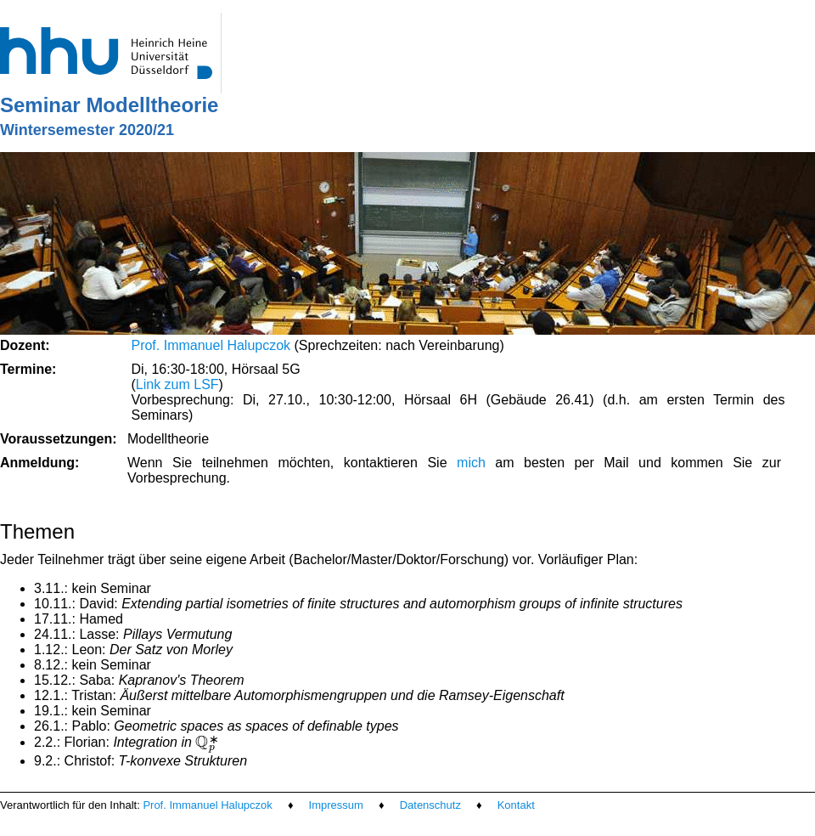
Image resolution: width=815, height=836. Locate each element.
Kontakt (516, 805)
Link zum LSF (177, 384)
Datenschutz (430, 805)
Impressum (336, 805)
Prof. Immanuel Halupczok (210, 345)
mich (471, 462)
